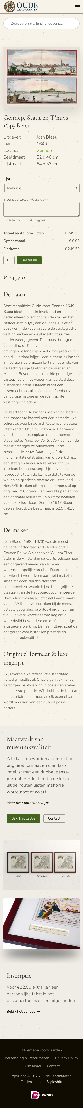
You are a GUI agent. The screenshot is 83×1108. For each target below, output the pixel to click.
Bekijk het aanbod (21, 1011)
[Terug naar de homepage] (21, 6)
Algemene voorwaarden (41, 1050)
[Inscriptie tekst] (41, 209)
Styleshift (54, 1081)
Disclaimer (32, 1066)
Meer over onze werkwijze (28, 802)
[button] (77, 6)
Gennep (44, 150)
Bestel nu (29, 260)
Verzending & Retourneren (27, 1058)
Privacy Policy (66, 1058)
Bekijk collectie (23, 818)
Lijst (6, 178)
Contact (54, 818)
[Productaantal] (9, 260)
